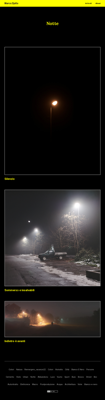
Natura (19, 369)
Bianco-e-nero (90, 384)
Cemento (10, 377)
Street (89, 377)
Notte (33, 377)
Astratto (59, 369)
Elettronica (25, 384)
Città (67, 369)
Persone (90, 369)
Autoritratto (13, 384)
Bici (95, 377)
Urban (25, 377)
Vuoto (59, 377)
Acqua (59, 384)
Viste (18, 377)
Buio (74, 377)
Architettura (70, 384)
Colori (11, 369)
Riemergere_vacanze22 (35, 369)
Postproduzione (47, 384)
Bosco (81, 377)
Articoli (88, 3)
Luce (52, 377)
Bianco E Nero (78, 369)
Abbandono (43, 377)
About (98, 3)
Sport (67, 377)
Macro (35, 384)
